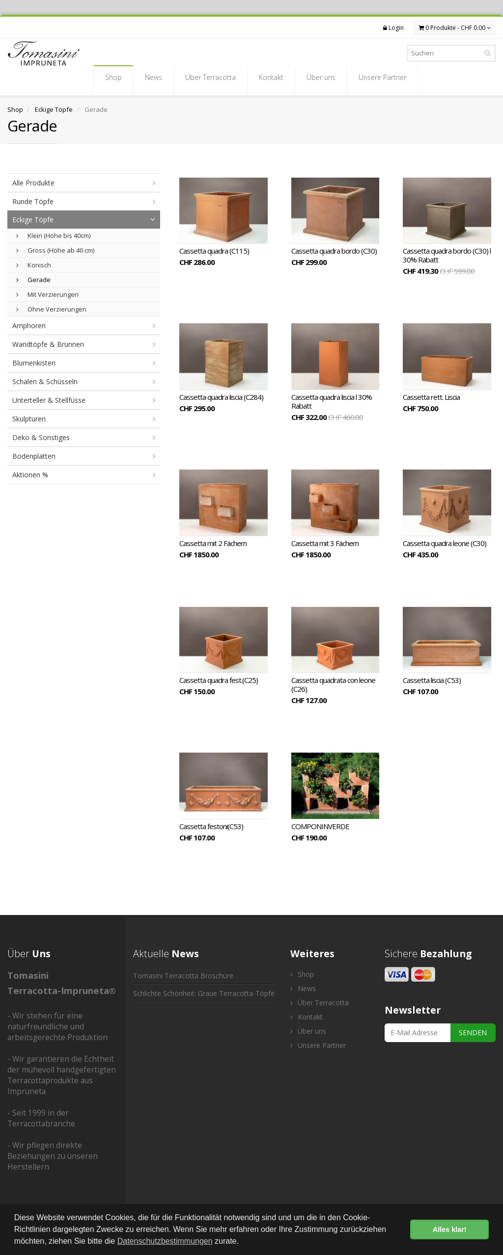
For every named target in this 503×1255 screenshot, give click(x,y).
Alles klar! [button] (450, 1229)
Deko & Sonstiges (41, 437)
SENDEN (473, 1032)
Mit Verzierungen (47, 294)
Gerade (33, 279)
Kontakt (271, 80)
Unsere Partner (382, 80)
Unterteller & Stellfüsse (48, 400)
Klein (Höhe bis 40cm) (53, 235)
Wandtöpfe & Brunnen (48, 344)
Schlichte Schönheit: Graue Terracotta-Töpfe (204, 993)
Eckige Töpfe (54, 109)
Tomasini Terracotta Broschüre (183, 975)
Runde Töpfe (33, 201)
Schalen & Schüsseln (45, 381)
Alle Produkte (33, 182)
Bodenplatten (34, 456)
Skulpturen (29, 418)
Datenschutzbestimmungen (165, 1241)
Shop (113, 80)
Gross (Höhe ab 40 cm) (55, 250)
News (153, 80)
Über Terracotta (210, 80)
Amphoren (29, 325)
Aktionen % (30, 474)
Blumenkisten (34, 362)
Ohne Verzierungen (51, 309)
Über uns (321, 80)
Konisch (33, 265)
